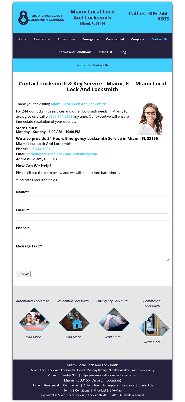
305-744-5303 (158, 16)
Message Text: (29, 246)
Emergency (90, 39)
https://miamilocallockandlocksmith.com (109, 375)
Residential (42, 39)
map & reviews (142, 370)
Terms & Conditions (77, 390)
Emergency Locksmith (112, 301)
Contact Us (159, 39)
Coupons (137, 39)
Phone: (23, 228)
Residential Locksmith (72, 301)
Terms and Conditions (75, 52)
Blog (123, 52)
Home (21, 39)
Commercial (115, 39)
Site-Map (115, 390)
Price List (105, 52)
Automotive (66, 39)
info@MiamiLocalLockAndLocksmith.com (62, 154)
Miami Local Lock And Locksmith (78, 104)
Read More (33, 337)
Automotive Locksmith (32, 301)
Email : (22, 210)
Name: (22, 192)
